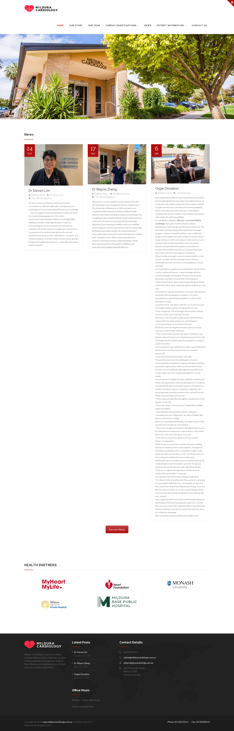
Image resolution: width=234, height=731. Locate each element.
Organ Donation (167, 188)
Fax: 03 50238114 (201, 722)
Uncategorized (184, 193)
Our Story (76, 25)
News (147, 25)
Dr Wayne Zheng (104, 189)
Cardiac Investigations (121, 25)
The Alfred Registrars (42, 198)
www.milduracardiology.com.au (138, 663)
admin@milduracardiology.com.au (140, 657)
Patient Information (170, 25)
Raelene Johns (38, 195)
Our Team (94, 25)
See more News (117, 529)
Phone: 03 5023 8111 (178, 722)
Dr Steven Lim (39, 191)
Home (60, 25)
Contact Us (199, 25)
